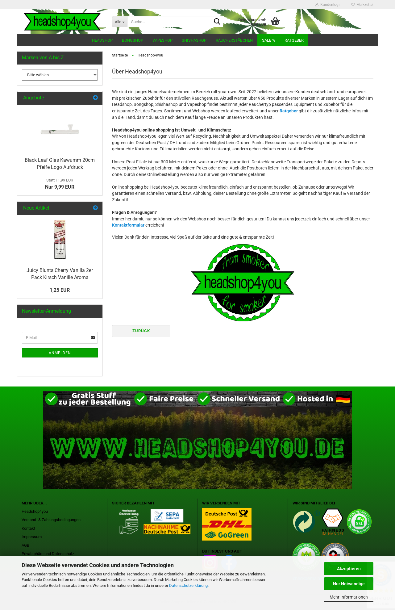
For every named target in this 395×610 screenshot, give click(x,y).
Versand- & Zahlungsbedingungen (51, 519)
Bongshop (132, 40)
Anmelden (60, 353)
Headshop (102, 40)
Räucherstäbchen (234, 40)
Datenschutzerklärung (188, 585)
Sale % (268, 40)
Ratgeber (294, 40)
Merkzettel (362, 4)
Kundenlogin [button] (328, 4)
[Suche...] (119, 21)
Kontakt (28, 528)
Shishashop (194, 40)
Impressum (32, 536)
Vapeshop (162, 40)
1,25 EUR (60, 290)
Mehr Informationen (349, 597)
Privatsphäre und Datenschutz (48, 553)
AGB (25, 545)
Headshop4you (35, 511)
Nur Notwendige (349, 583)
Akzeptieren (349, 568)
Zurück (141, 330)
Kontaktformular (128, 225)
